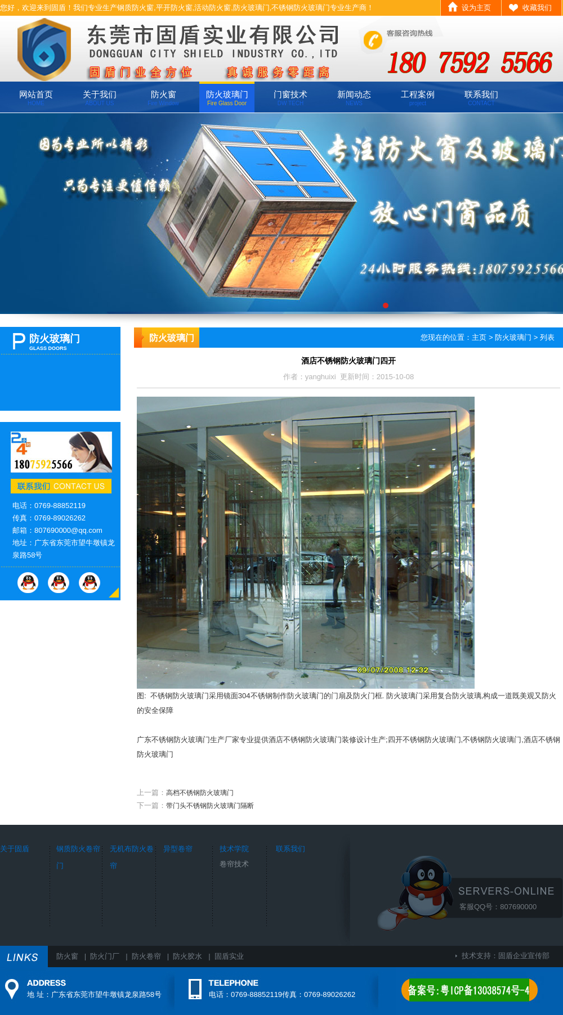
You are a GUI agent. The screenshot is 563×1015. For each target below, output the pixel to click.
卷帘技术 (234, 864)
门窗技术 (290, 97)
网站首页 (36, 97)
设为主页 (476, 7)
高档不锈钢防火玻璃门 (200, 793)
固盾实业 (229, 956)
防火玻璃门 (227, 97)
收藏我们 (537, 7)
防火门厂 (104, 956)
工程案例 (418, 97)
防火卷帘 (146, 956)
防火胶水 (187, 956)
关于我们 (100, 97)
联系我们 (481, 97)
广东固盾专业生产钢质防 (281, 213)
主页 (479, 337)
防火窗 (163, 97)
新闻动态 (354, 97)
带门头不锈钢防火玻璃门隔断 (210, 806)
